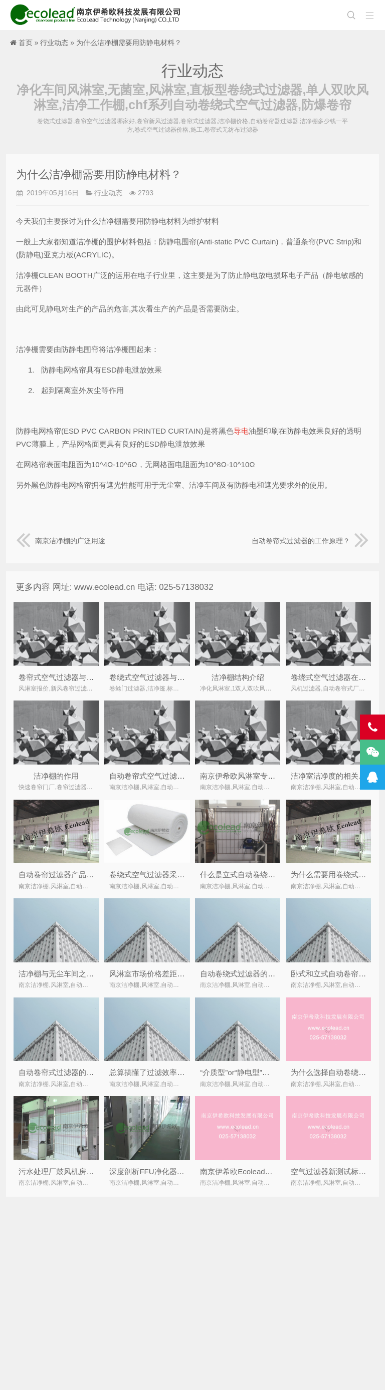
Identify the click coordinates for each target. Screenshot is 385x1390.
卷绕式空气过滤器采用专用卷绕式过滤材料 (180, 874)
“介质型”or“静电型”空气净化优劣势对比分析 (272, 1072)
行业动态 (54, 43)
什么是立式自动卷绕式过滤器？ (252, 874)
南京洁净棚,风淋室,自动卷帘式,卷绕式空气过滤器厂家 (97, 15)
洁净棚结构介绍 (238, 677)
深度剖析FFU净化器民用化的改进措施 (173, 1171)
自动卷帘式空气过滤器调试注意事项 (169, 776)
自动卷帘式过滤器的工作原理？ (310, 540)
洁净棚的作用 (56, 776)
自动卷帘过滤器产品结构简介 (67, 874)
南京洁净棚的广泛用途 (60, 540)
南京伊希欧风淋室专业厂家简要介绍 (260, 776)
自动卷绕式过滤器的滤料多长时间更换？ (267, 973)
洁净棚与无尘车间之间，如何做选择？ (82, 973)
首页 (26, 43)
